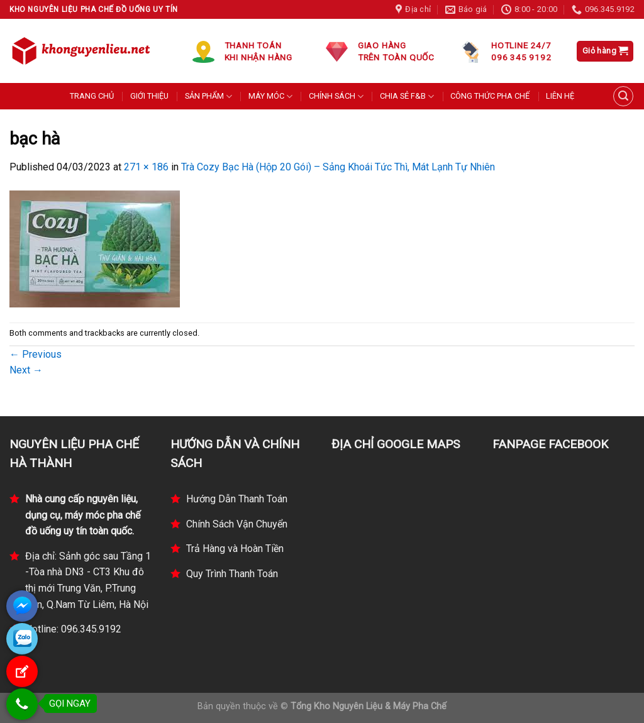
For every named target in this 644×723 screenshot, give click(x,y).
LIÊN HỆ (560, 96)
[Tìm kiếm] (623, 96)
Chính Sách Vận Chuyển (236, 524)
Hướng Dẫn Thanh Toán (236, 499)
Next (26, 370)
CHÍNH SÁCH (336, 96)
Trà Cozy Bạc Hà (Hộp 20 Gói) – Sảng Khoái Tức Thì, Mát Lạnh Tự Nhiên (338, 167)
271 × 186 (146, 167)
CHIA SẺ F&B (407, 96)
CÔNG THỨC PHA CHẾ (490, 96)
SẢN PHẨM (208, 96)
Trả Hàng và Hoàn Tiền (235, 549)
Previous (35, 354)
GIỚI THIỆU (149, 96)
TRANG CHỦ (92, 96)
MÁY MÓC (270, 96)
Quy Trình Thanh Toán (232, 574)
